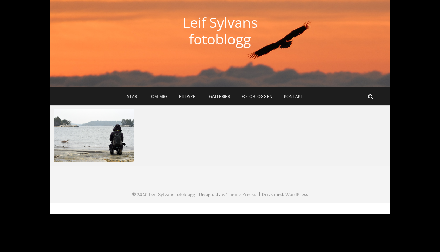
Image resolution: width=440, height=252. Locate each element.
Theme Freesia (242, 194)
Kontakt (293, 96)
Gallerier (219, 96)
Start (133, 96)
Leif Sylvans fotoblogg (220, 31)
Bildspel (188, 96)
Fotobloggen (257, 96)
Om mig (159, 96)
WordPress (296, 194)
